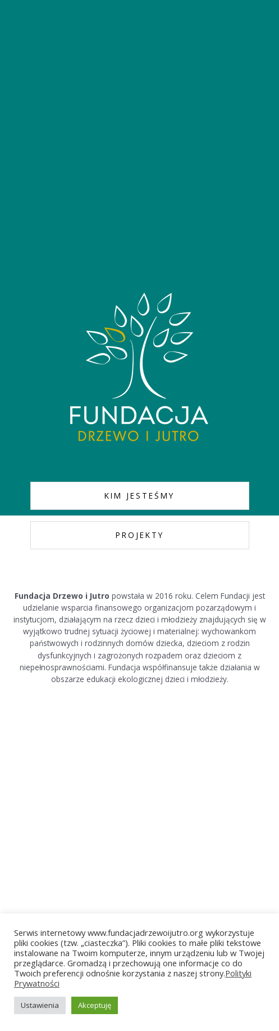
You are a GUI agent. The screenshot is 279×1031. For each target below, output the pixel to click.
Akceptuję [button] (94, 1005)
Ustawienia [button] (40, 1005)
